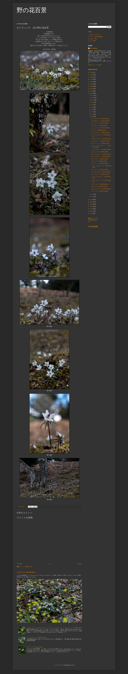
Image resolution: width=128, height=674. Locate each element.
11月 (92, 97)
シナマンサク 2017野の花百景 (99, 184)
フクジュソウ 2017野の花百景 (99, 151)
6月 (92, 109)
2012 (91, 209)
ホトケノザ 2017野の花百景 (99, 186)
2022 (91, 81)
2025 (91, 74)
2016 (91, 199)
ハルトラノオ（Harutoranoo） (26, 572)
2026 (91, 72)
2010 (91, 213)
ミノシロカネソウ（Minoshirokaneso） (37, 637)
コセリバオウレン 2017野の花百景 (101, 149)
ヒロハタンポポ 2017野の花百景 (101, 118)
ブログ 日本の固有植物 (96, 36)
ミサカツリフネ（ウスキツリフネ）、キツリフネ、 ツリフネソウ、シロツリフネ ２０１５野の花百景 (54, 627)
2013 (91, 206)
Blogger (73, 665)
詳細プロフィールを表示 (94, 65)
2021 (91, 84)
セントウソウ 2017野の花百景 (99, 169)
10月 (92, 100)
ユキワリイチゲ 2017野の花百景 (100, 174)
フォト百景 (93, 41)
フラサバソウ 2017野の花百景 (99, 191)
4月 (92, 114)
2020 (91, 86)
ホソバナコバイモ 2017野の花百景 (101, 154)
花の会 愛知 (93, 39)
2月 (92, 194)
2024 (91, 77)
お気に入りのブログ (95, 34)
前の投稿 (79, 563)
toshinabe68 (93, 48)
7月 (92, 107)
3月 (92, 116)
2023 (91, 79)
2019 (91, 88)
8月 (92, 105)
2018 (91, 91)
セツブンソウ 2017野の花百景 (99, 123)
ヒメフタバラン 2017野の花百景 (100, 132)
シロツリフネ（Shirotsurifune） (34, 647)
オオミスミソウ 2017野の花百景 (100, 143)
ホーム (49, 563)
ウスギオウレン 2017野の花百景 (100, 121)
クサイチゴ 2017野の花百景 (99, 125)
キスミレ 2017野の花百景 (98, 130)
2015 (91, 201)
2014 (91, 204)
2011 (91, 211)
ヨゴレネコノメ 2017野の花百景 (100, 141)
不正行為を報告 (93, 226)
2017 (91, 93)
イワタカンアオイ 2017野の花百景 (101, 138)
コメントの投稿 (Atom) (26, 566)
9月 (92, 102)
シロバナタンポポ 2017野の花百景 (101, 172)
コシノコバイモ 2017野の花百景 (100, 128)
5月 (92, 111)
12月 (92, 95)
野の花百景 (32, 10)
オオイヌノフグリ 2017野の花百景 (101, 189)
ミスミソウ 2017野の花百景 (99, 161)
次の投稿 (19, 563)
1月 (92, 196)
